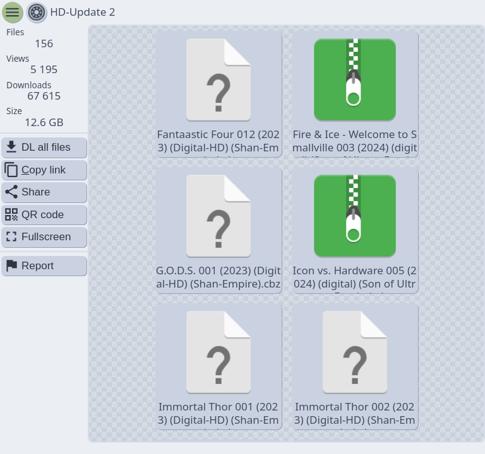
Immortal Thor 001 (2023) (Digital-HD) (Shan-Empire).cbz (218, 367)
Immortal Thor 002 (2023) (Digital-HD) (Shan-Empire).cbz (355, 367)
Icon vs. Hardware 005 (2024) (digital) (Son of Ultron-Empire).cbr (355, 231)
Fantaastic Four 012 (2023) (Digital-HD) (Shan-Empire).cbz (218, 95)
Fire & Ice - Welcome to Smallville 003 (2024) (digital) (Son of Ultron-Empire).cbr (354, 95)
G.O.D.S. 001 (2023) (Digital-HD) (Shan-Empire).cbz (218, 229)
